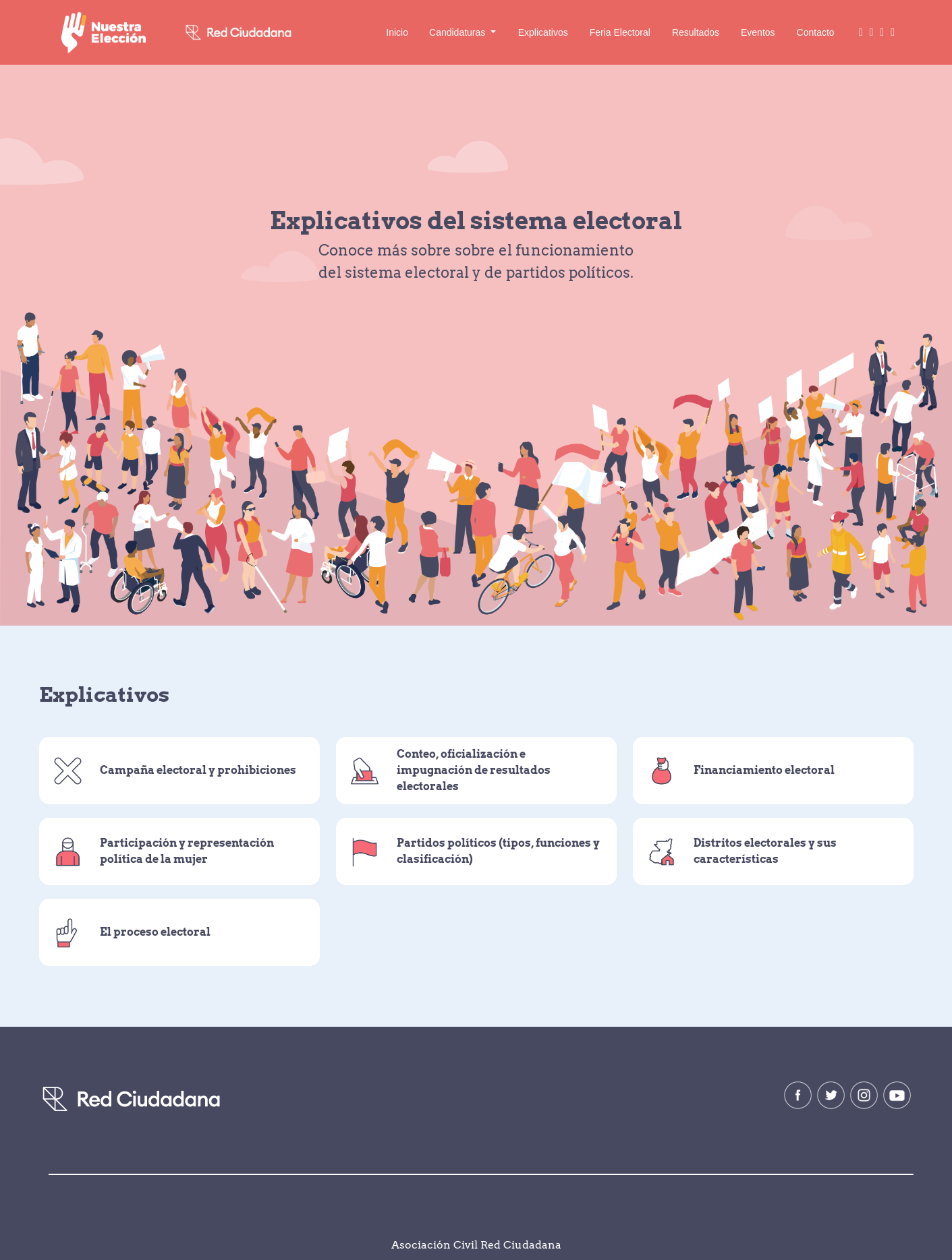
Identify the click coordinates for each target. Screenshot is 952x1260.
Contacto (816, 32)
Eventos (758, 32)
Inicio (397, 32)
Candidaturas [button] (458, 32)
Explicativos (543, 32)
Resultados (695, 32)
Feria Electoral (620, 32)
